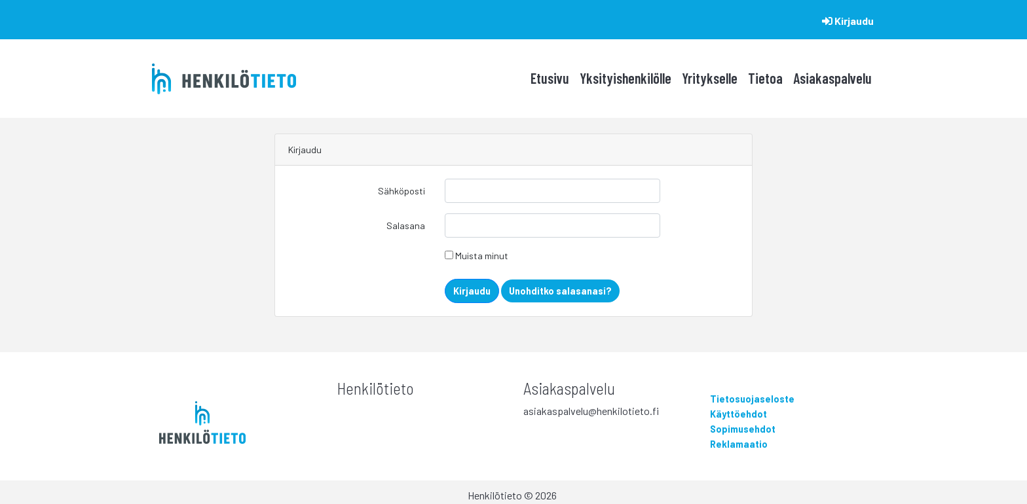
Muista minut (476, 255)
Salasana (405, 225)
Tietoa (765, 77)
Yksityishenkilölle (625, 77)
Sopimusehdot (742, 429)
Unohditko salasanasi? (560, 291)
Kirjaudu (848, 20)
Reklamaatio (739, 444)
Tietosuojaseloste (752, 399)
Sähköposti (401, 190)
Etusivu (550, 77)
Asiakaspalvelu (832, 77)
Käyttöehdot (738, 414)
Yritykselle (710, 77)
